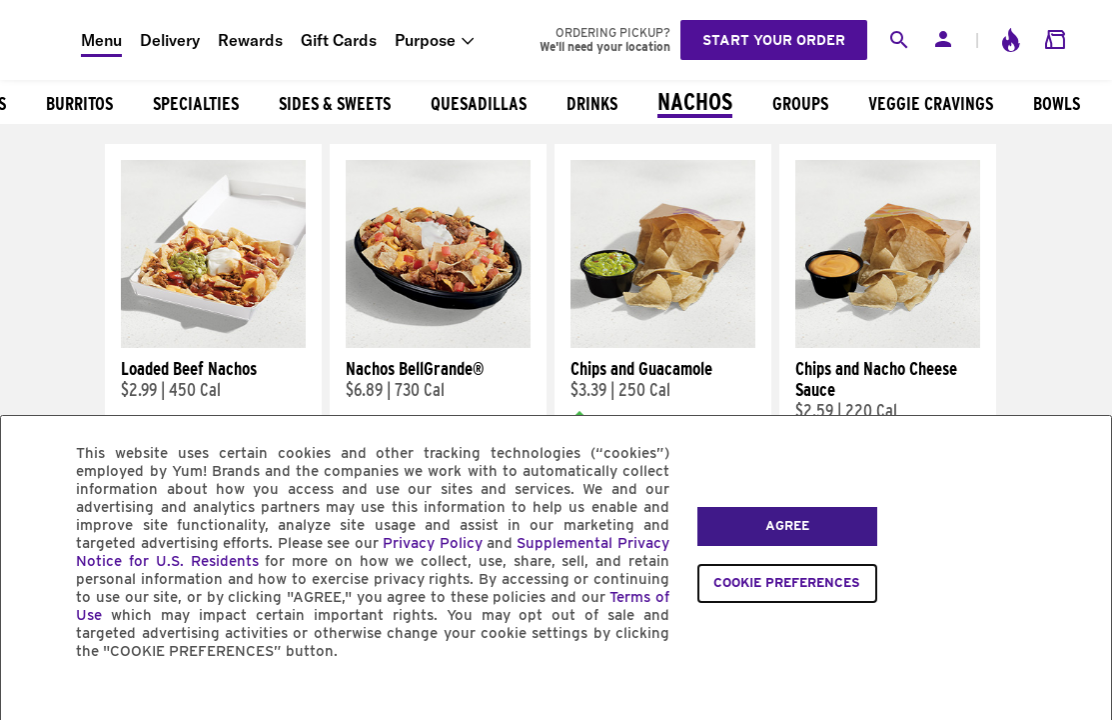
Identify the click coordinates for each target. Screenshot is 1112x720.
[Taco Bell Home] (41, 40)
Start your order (773, 40)
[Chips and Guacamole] (662, 343)
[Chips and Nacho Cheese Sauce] (887, 343)
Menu (101, 40)
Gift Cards (339, 40)
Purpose (425, 40)
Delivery (170, 40)
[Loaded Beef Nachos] (213, 343)
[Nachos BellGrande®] (438, 343)
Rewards (250, 40)
